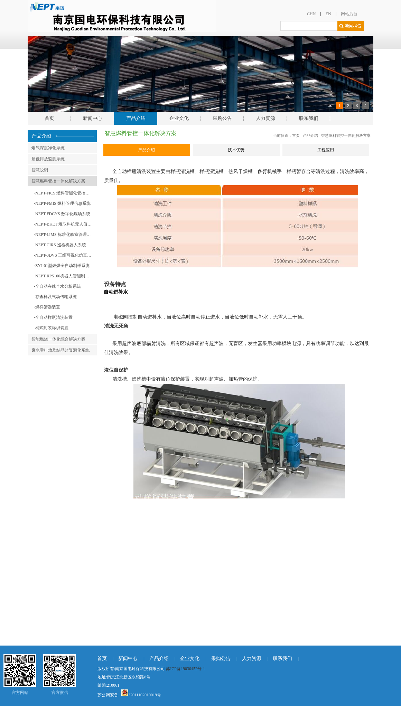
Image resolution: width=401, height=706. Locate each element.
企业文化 (179, 118)
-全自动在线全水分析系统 (57, 286)
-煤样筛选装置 (47, 307)
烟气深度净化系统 (48, 147)
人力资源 (265, 118)
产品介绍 (136, 118)
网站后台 (349, 13)
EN (328, 13)
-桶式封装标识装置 (51, 327)
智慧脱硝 (39, 170)
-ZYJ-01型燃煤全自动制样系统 (62, 265)
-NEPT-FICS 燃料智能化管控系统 (64, 193)
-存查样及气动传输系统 (55, 296)
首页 (49, 118)
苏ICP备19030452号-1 (185, 668)
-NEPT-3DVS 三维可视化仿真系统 (64, 255)
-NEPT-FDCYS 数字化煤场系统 (62, 213)
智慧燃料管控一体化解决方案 (58, 181)
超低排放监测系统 (48, 158)
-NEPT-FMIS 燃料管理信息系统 (62, 203)
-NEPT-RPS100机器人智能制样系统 (65, 276)
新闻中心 (92, 118)
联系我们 (308, 118)
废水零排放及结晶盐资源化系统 (60, 350)
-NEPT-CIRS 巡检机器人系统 (60, 244)
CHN (311, 13)
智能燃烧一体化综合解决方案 (58, 339)
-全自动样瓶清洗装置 (53, 317)
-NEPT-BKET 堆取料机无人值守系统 (65, 224)
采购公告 (222, 118)
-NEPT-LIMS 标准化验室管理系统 (64, 234)
